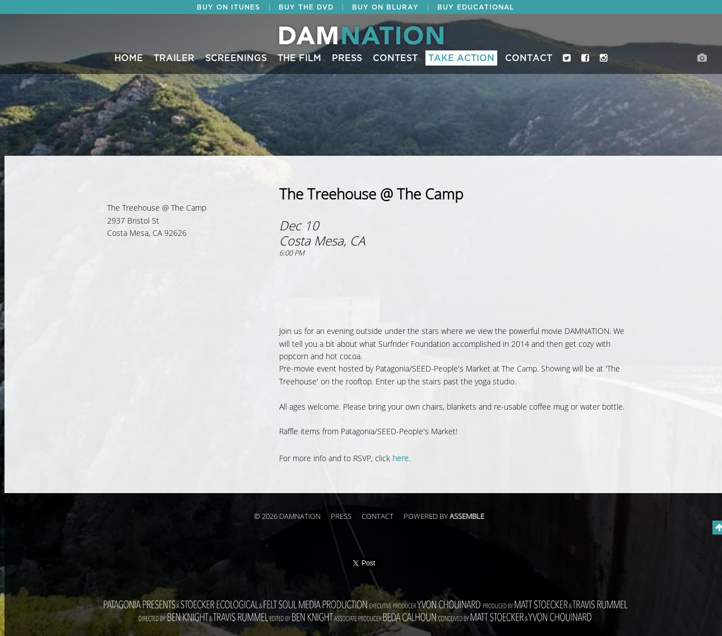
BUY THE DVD (306, 7)
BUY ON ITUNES (228, 7)
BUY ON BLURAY (385, 7)
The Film (299, 58)
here (400, 458)
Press (347, 58)
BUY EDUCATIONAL (475, 7)
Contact (528, 58)
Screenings (236, 58)
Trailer (174, 58)
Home (128, 58)
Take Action (461, 58)
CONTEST (395, 58)
